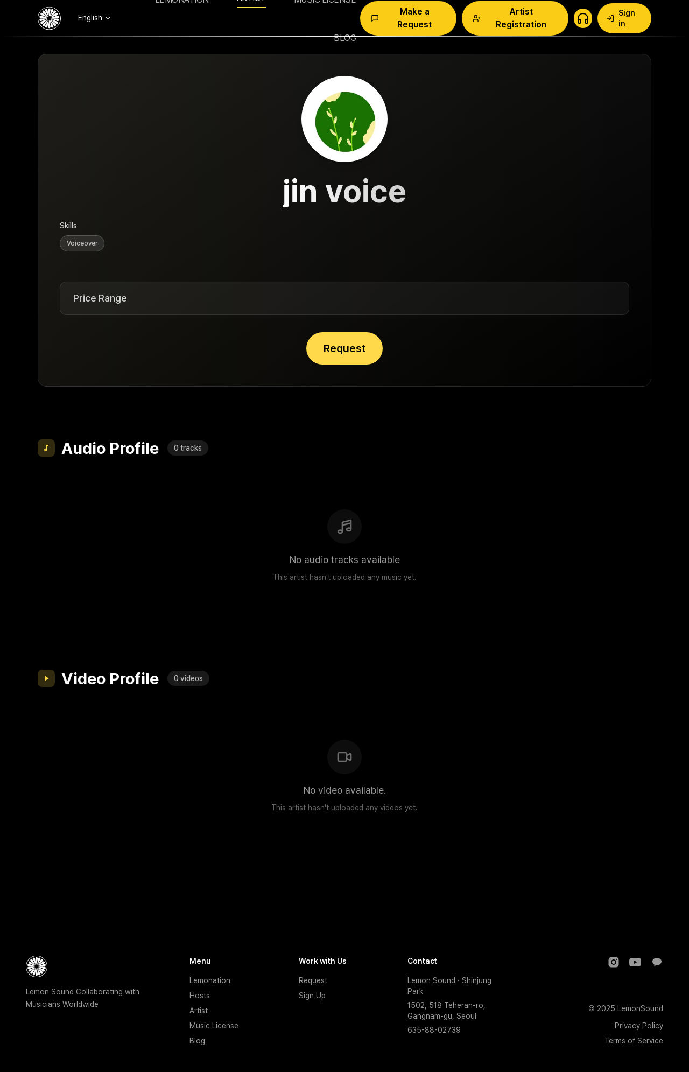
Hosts (199, 995)
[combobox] (94, 17)
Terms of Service (633, 1040)
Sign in (620, 18)
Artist (198, 1010)
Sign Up (312, 995)
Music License (213, 1025)
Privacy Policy (639, 1025)
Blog (197, 1040)
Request (344, 348)
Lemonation (209, 980)
